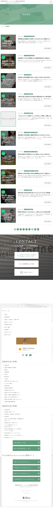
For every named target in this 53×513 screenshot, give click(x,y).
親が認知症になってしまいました (12, 433)
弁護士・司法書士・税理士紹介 (11, 319)
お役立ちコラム (8, 332)
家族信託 (7, 416)
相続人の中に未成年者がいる (11, 397)
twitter (26, 355)
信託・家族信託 (31, 36)
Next (52, 287)
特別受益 (7, 376)
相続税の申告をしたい (10, 390)
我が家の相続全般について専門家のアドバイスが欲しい (13, 429)
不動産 (6, 379)
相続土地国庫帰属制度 (10, 401)
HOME (2, 26)
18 (35, 229)
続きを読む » (48, 48)
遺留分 (6, 369)
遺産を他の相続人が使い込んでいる (13, 399)
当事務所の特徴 (8, 324)
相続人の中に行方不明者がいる (12, 392)
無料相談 (6, 329)
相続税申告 (36, 170)
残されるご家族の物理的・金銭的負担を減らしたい (14, 419)
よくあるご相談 (8, 383)
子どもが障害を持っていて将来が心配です (11, 425)
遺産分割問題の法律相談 (10, 367)
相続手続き (30, 94)
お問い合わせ (7, 334)
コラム (26, 36)
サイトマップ (26, 493)
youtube (30, 355)
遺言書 (29, 74)
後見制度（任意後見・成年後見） (12, 414)
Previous (1, 287)
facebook (23, 355)
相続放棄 (7, 372)
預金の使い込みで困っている (11, 381)
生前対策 (35, 151)
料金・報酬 (7, 327)
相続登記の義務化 (9, 388)
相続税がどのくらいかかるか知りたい (14, 435)
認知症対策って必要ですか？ (11, 422)
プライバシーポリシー (26, 491)
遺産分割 (35, 132)
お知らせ (26, 113)
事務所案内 (7, 317)
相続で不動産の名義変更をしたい (12, 394)
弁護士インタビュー (9, 322)
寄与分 (6, 374)
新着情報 (30, 113)
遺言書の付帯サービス (10, 412)
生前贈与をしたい (9, 437)
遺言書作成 (7, 409)
